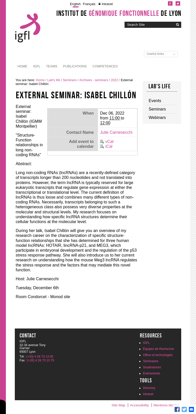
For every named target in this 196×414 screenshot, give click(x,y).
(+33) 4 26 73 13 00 (39, 356)
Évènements (151, 373)
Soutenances (152, 367)
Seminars (70, 80)
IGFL (36, 66)
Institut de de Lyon (118, 13)
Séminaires (150, 361)
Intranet (107, 4)
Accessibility (139, 405)
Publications (75, 66)
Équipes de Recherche (158, 349)
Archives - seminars (93, 80)
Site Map (118, 405)
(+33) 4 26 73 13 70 (40, 360)
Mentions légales (167, 405)
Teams (51, 66)
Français (89, 4)
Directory (149, 388)
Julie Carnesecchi (116, 132)
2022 (114, 80)
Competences (105, 66)
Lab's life (53, 80)
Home (22, 66)
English (75, 4)
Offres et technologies (158, 355)
